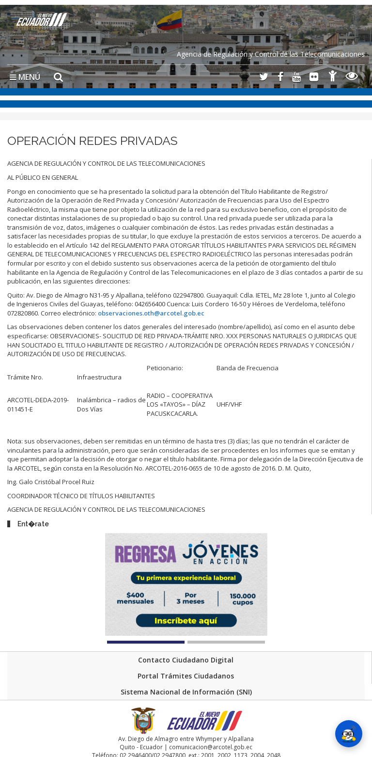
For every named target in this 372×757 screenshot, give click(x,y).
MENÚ (25, 77)
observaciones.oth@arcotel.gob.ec (151, 313)
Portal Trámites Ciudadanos (186, 675)
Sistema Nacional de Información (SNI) (186, 691)
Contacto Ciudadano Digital (185, 659)
